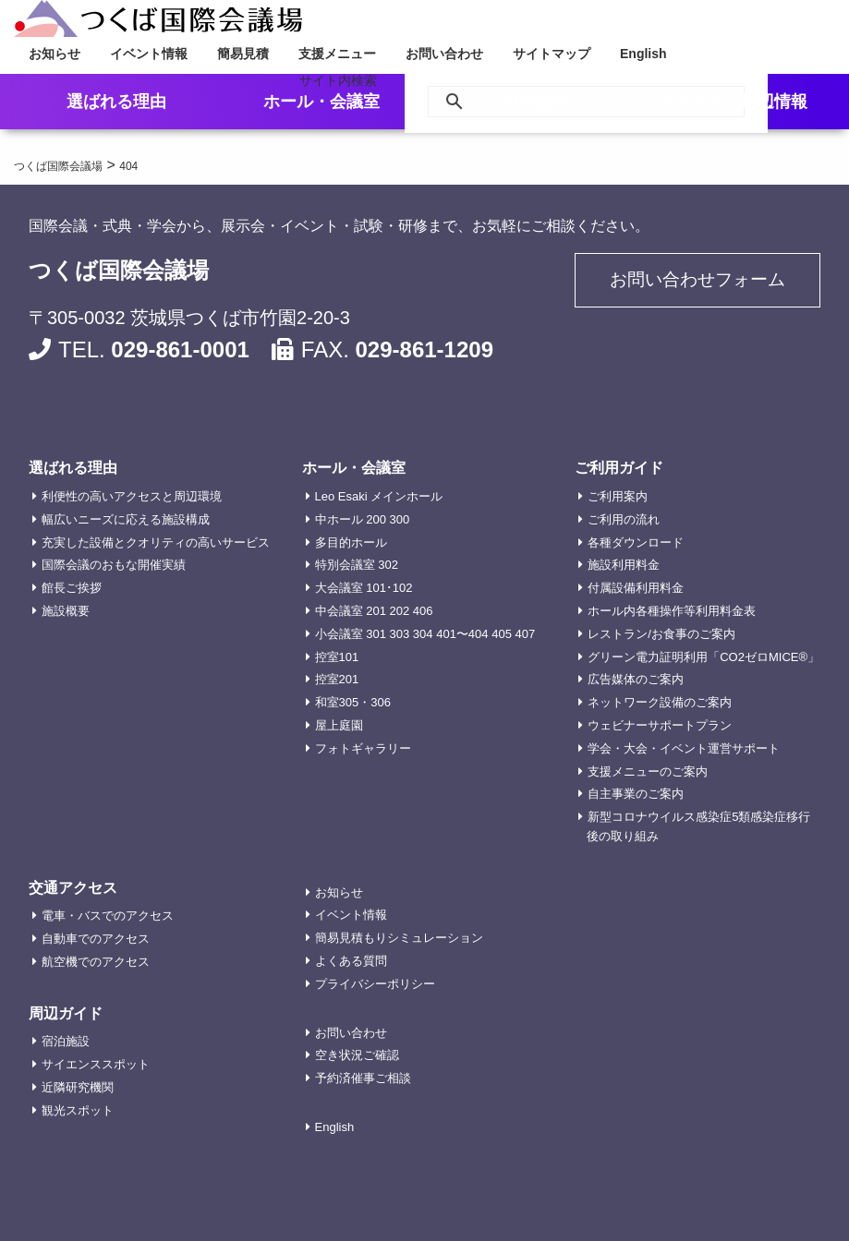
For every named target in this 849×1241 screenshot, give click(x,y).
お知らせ (54, 53)
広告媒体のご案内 (636, 679)
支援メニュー (337, 53)
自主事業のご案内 (636, 794)
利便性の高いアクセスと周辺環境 (132, 496)
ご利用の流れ (624, 519)
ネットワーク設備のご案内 (660, 702)
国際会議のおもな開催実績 (114, 565)
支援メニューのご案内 (648, 771)
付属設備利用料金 (636, 588)
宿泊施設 (66, 1041)
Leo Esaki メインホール (379, 496)
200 (376, 519)
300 (400, 519)
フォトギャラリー (363, 748)
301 (376, 634)
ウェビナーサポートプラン (660, 725)
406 (423, 611)
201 (376, 611)
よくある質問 (351, 961)
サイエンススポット (96, 1064)
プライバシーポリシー (375, 984)
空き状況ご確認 (357, 1055)
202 (400, 611)
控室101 (337, 657)
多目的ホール (351, 542)
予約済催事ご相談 (363, 1078)
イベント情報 (149, 53)
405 (501, 634)
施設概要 (66, 611)
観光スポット (78, 1110)
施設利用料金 (624, 565)
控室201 (337, 679)
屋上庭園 (339, 725)
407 (525, 634)
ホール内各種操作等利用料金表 (672, 611)
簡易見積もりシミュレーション (399, 938)
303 (400, 634)
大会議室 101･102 (364, 588)
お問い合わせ (444, 53)
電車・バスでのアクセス (108, 915)
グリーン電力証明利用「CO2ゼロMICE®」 (703, 657)
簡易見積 (243, 53)
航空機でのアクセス (96, 962)
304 (423, 634)
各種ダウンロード (636, 542)
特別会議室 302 (356, 565)
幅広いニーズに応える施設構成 (126, 519)
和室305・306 (353, 702)
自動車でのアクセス (96, 939)
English (643, 53)
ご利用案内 (618, 496)
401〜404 (462, 634)
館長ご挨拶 (72, 588)
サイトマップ (551, 53)
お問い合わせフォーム (697, 282)
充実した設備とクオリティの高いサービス (156, 542)
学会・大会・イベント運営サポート (684, 748)
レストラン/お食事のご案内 (661, 634)
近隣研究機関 (78, 1087)
